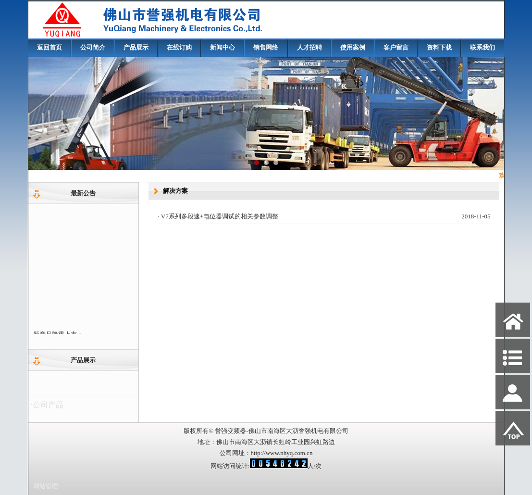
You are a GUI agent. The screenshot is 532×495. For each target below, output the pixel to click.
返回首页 (49, 47)
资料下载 (439, 47)
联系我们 (482, 47)
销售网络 (265, 47)
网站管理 (45, 486)
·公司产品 (47, 407)
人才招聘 (309, 47)
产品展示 (136, 47)
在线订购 (179, 47)
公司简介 (92, 47)
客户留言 (396, 47)
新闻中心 (222, 47)
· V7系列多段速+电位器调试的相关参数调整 (218, 216)
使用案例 (352, 47)
